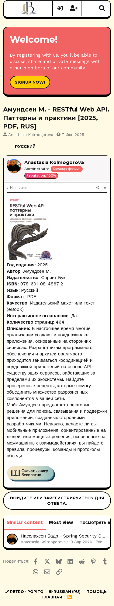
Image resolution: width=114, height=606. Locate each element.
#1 (105, 188)
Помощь (96, 591)
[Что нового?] (88, 8)
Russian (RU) (65, 591)
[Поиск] (102, 8)
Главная (52, 597)
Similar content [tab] (25, 522)
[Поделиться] (98, 188)
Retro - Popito (24, 591)
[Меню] (12, 9)
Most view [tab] (61, 522)
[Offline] (9, 162)
